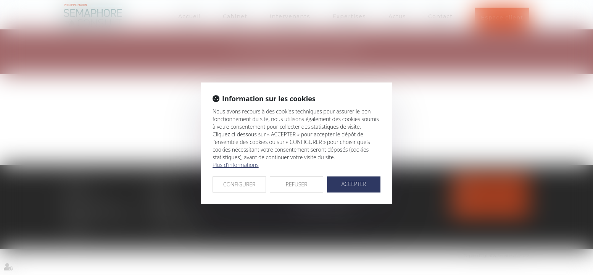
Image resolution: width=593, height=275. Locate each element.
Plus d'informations (236, 164)
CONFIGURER (239, 184)
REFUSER (297, 184)
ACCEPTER (353, 184)
